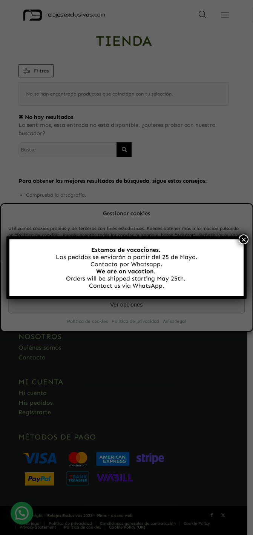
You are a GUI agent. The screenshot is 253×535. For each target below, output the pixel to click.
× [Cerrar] (243, 239)
